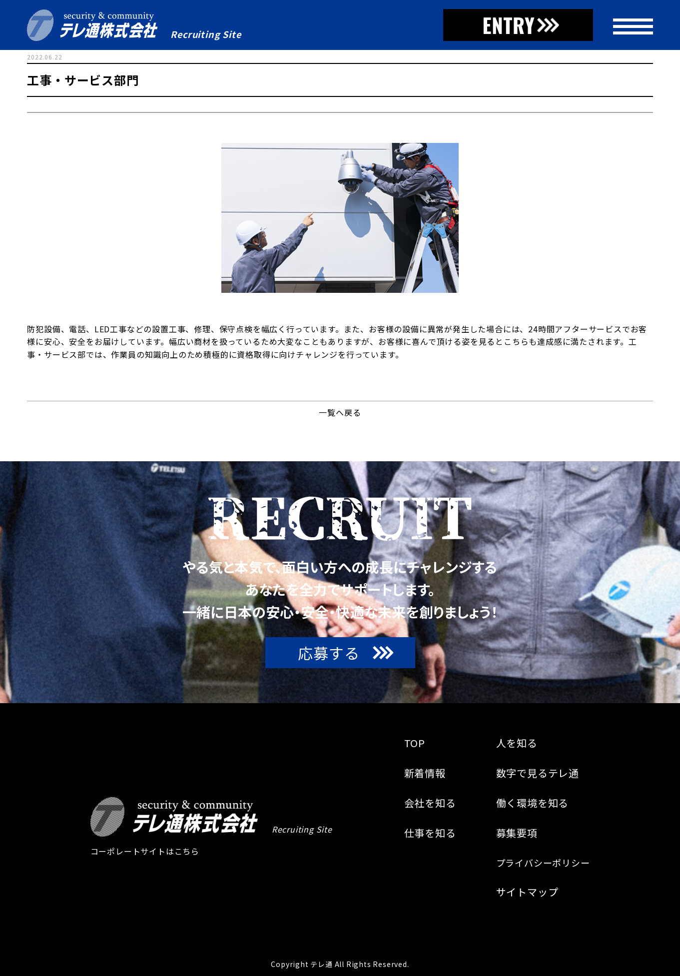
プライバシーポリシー (543, 862)
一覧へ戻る (340, 412)
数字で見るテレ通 (537, 773)
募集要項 (517, 833)
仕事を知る (430, 833)
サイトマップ (527, 892)
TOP (414, 743)
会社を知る (430, 803)
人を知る (517, 743)
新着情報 (425, 773)
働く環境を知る (532, 803)
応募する (328, 653)
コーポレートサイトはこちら (144, 851)
